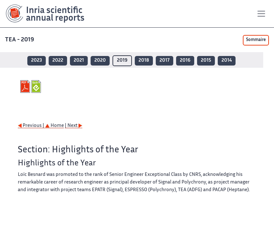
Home (54, 126)
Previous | (31, 126)
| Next (73, 126)
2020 (100, 61)
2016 (185, 61)
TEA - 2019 (20, 40)
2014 (227, 61)
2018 (144, 61)
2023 (36, 61)
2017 (164, 61)
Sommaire (256, 40)
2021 (79, 61)
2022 (57, 61)
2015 (206, 61)
